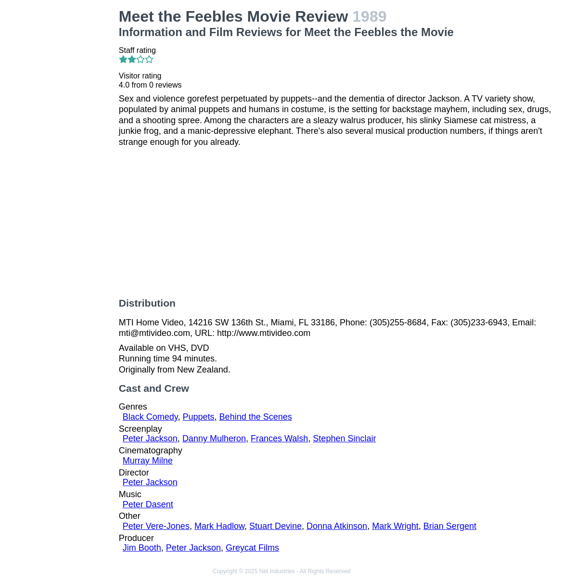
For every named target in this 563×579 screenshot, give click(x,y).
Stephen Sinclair (344, 438)
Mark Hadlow (219, 526)
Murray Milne (148, 460)
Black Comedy (150, 417)
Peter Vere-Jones (156, 526)
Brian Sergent (449, 526)
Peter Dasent (148, 504)
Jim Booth (142, 548)
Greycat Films (252, 548)
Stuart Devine (275, 526)
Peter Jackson (150, 438)
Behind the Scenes (255, 417)
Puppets (199, 417)
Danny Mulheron (214, 438)
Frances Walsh (279, 438)
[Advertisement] (61, 152)
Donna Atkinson (337, 526)
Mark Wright (395, 526)
